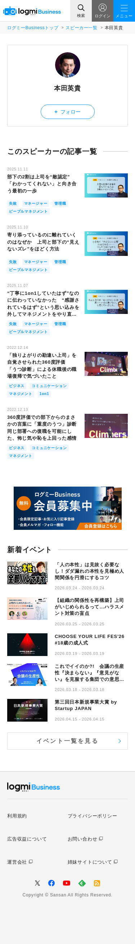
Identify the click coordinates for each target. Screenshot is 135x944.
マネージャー (36, 203)
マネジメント (20, 394)
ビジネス (16, 386)
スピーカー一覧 (81, 28)
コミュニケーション (49, 386)
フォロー (67, 111)
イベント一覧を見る (67, 741)
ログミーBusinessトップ (32, 28)
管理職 (60, 203)
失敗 (13, 203)
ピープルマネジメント (28, 211)
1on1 (44, 394)
